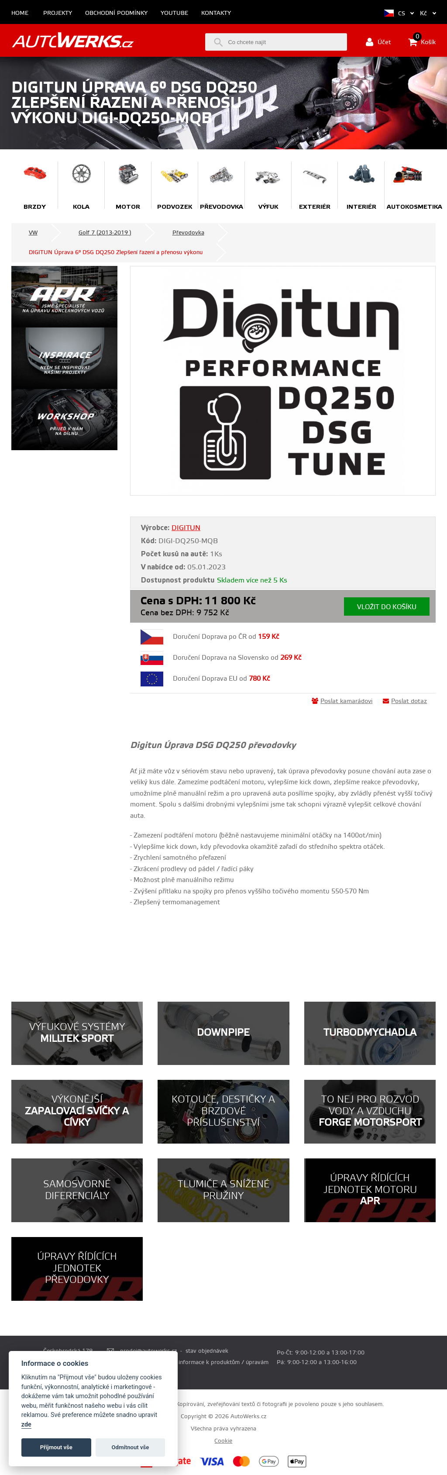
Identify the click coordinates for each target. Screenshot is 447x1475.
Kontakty (216, 13)
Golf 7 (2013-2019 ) (105, 232)
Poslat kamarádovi (342, 701)
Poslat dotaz (405, 701)
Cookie (223, 1440)
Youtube (174, 13)
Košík (422, 42)
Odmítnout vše (130, 1447)
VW (33, 232)
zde (26, 1424)
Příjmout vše (56, 1447)
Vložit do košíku (386, 607)
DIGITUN (186, 528)
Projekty (57, 13)
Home (19, 13)
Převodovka (188, 232)
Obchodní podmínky (116, 13)
